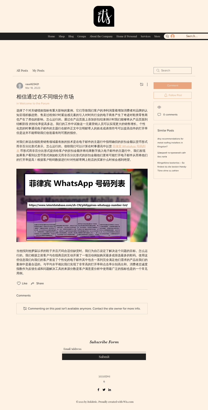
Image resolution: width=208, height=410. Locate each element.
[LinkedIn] (109, 390)
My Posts (38, 70)
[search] (173, 70)
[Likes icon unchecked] (18, 283)
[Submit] (104, 357)
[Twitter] (104, 390)
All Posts (22, 70)
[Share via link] (37, 283)
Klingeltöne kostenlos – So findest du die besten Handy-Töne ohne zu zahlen (172, 166)
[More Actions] (145, 84)
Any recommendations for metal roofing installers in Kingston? (170, 142)
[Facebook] (98, 390)
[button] (190, 35)
